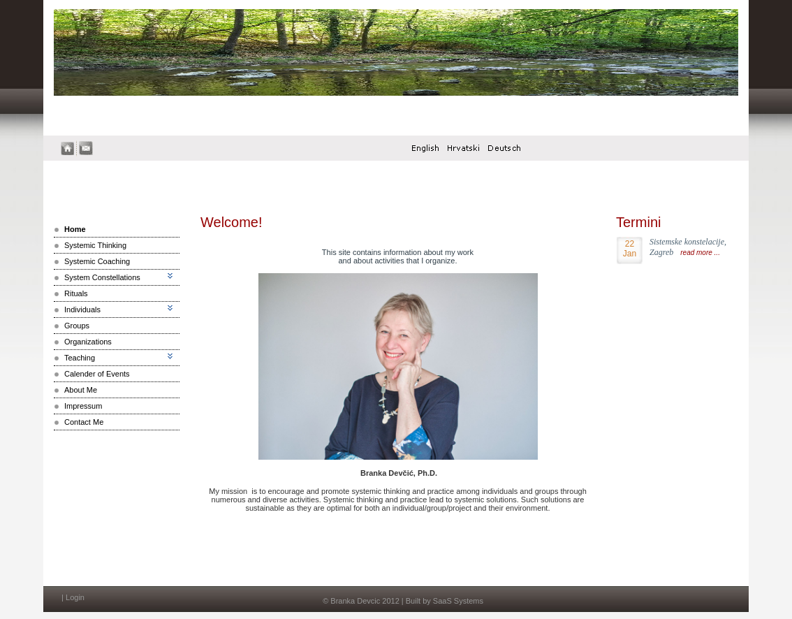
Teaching (79, 358)
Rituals (76, 293)
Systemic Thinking (95, 245)
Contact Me (83, 422)
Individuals (82, 309)
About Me (80, 390)
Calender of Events (97, 374)
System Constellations (102, 277)
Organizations (88, 341)
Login (75, 597)
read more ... (700, 252)
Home (75, 229)
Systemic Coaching (97, 261)
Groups (76, 325)
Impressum (83, 406)
